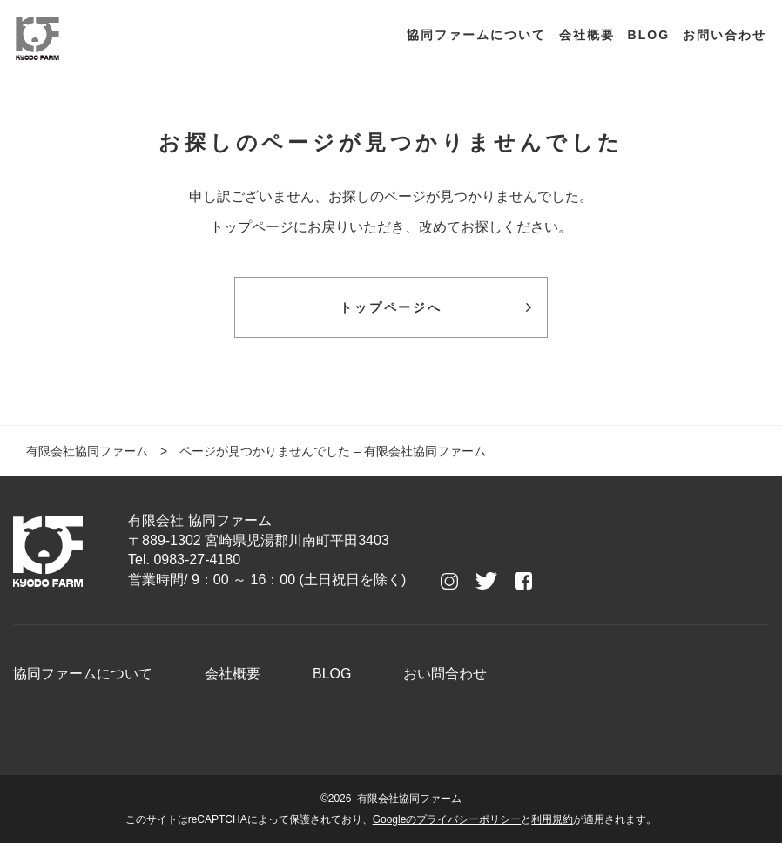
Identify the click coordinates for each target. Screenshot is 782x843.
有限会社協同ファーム (87, 451)
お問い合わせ (724, 35)
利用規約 (552, 819)
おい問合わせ (445, 673)
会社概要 (587, 35)
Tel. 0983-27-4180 (184, 559)
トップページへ (391, 307)
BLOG (649, 35)
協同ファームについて (476, 35)
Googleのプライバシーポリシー (447, 819)
